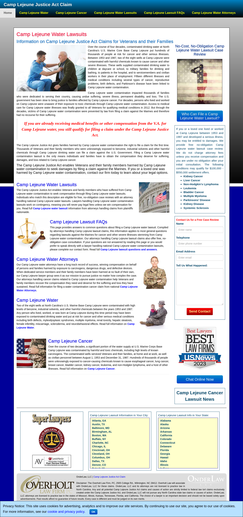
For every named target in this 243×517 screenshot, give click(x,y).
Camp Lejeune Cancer (71, 12)
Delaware (165, 446)
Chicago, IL (99, 446)
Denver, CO (99, 464)
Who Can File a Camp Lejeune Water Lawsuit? (200, 116)
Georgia (165, 453)
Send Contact (199, 311)
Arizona (165, 428)
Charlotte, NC (100, 442)
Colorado (165, 439)
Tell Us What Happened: (192, 265)
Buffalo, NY (99, 439)
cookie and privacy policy (66, 511)
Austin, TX (98, 424)
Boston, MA (99, 435)
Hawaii (164, 457)
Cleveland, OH (101, 453)
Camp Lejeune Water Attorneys (213, 12)
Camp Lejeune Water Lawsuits (115, 12)
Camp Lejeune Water (33, 12)
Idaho (163, 461)
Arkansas (166, 431)
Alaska (164, 424)
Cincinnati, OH (101, 450)
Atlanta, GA (99, 420)
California (166, 435)
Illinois (164, 464)
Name (180, 223)
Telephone (183, 237)
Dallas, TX (98, 461)
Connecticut (167, 442)
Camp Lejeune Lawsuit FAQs (164, 12)
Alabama (165, 420)
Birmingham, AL (102, 431)
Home (8, 12)
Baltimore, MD (100, 428)
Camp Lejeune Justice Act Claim (38, 4)
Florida (164, 450)
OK (93, 511)
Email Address (185, 251)
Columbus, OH (101, 457)
